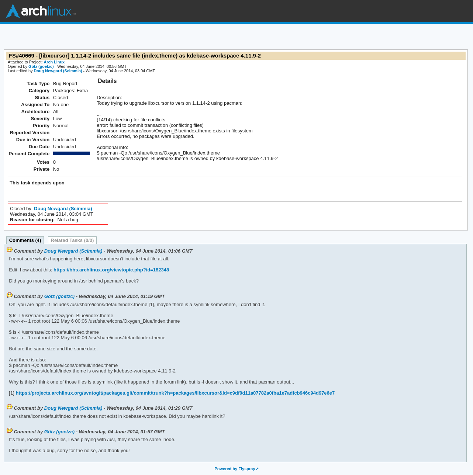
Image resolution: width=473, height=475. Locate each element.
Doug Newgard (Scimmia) (58, 71)
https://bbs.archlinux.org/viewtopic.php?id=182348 (110, 270)
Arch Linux (41, 11)
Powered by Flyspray (234, 469)
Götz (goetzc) (41, 66)
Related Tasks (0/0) (72, 240)
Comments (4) (25, 240)
